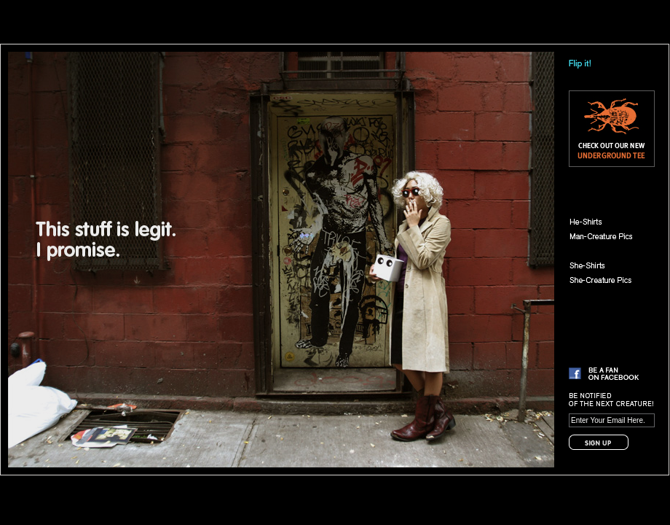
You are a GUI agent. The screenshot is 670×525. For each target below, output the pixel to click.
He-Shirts (608, 221)
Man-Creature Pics (608, 236)
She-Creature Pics (608, 280)
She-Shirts (608, 265)
